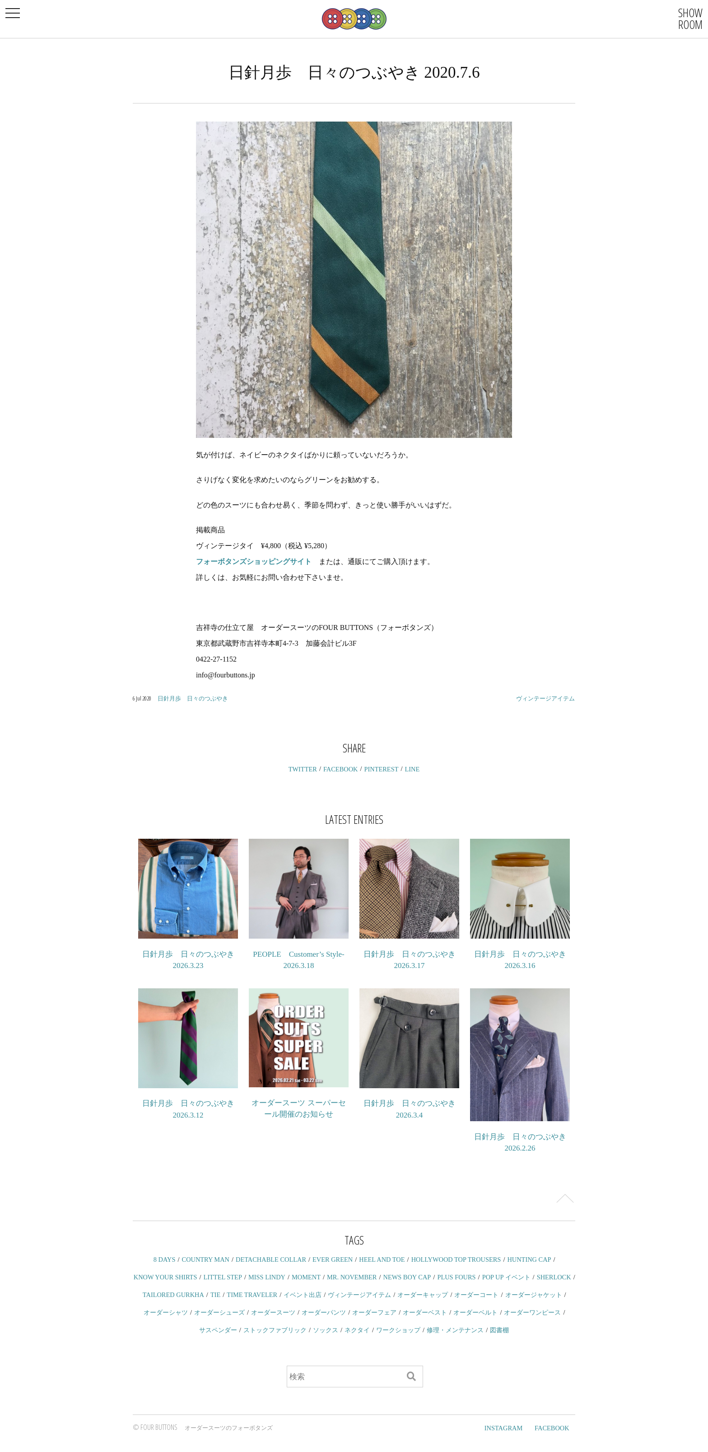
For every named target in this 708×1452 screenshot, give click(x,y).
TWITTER (303, 769)
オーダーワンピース (532, 1312)
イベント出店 (302, 1294)
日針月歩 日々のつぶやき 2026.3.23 (188, 960)
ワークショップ (398, 1330)
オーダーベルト (475, 1312)
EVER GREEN (332, 1259)
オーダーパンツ (324, 1312)
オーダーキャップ (422, 1294)
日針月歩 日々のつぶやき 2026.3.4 (409, 1109)
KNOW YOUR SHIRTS (165, 1277)
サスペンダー (218, 1330)
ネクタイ (357, 1330)
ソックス (325, 1330)
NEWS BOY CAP (407, 1277)
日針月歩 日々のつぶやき (193, 698)
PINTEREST (381, 769)
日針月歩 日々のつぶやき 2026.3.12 (188, 1109)
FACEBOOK (340, 769)
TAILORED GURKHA (173, 1294)
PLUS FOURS (456, 1277)
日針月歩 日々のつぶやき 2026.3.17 (409, 960)
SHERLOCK (554, 1277)
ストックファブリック (275, 1330)
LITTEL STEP (223, 1277)
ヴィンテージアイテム (545, 698)
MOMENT (306, 1277)
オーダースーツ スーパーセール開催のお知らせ (298, 1109)
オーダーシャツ (166, 1312)
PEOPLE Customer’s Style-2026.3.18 (298, 960)
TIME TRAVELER (252, 1294)
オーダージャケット (533, 1294)
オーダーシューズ (219, 1312)
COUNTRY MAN (205, 1259)
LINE (412, 769)
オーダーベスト (425, 1312)
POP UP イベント (506, 1277)
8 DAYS (165, 1259)
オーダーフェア (374, 1312)
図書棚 (499, 1330)
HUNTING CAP (529, 1259)
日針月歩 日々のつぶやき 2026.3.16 (520, 960)
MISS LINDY (266, 1277)
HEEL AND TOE (382, 1259)
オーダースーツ (273, 1312)
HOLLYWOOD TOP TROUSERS (456, 1259)
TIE (215, 1294)
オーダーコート (476, 1294)
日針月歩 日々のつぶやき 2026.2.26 (520, 1142)
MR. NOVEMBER (352, 1277)
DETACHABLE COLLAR (271, 1259)
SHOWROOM (690, 19)
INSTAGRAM (503, 1428)
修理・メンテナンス (455, 1330)
